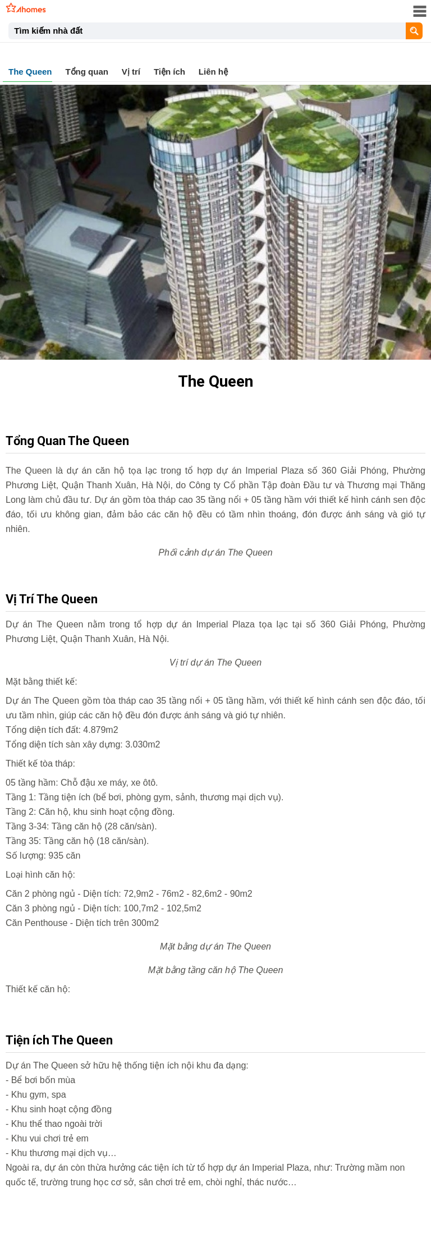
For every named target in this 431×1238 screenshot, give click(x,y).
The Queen (30, 71)
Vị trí (131, 71)
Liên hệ (213, 71)
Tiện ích (169, 71)
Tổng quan (86, 71)
